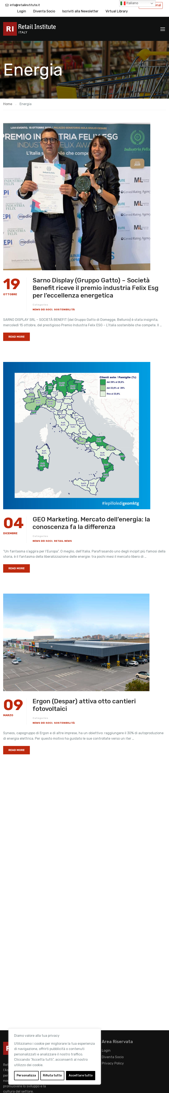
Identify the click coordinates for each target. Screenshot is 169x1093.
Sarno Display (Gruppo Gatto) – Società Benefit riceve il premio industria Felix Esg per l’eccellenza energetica (95, 288)
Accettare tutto (81, 1075)
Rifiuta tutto (52, 1075)
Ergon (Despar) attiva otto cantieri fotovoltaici (84, 705)
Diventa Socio (44, 11)
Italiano (129, 3)
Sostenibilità (64, 309)
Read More (16, 336)
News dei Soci (42, 309)
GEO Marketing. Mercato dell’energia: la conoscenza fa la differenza (91, 523)
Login (21, 11)
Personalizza (26, 1075)
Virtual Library (117, 11)
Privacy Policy (113, 1063)
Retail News (63, 540)
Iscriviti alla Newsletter (80, 11)
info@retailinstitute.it (25, 5)
